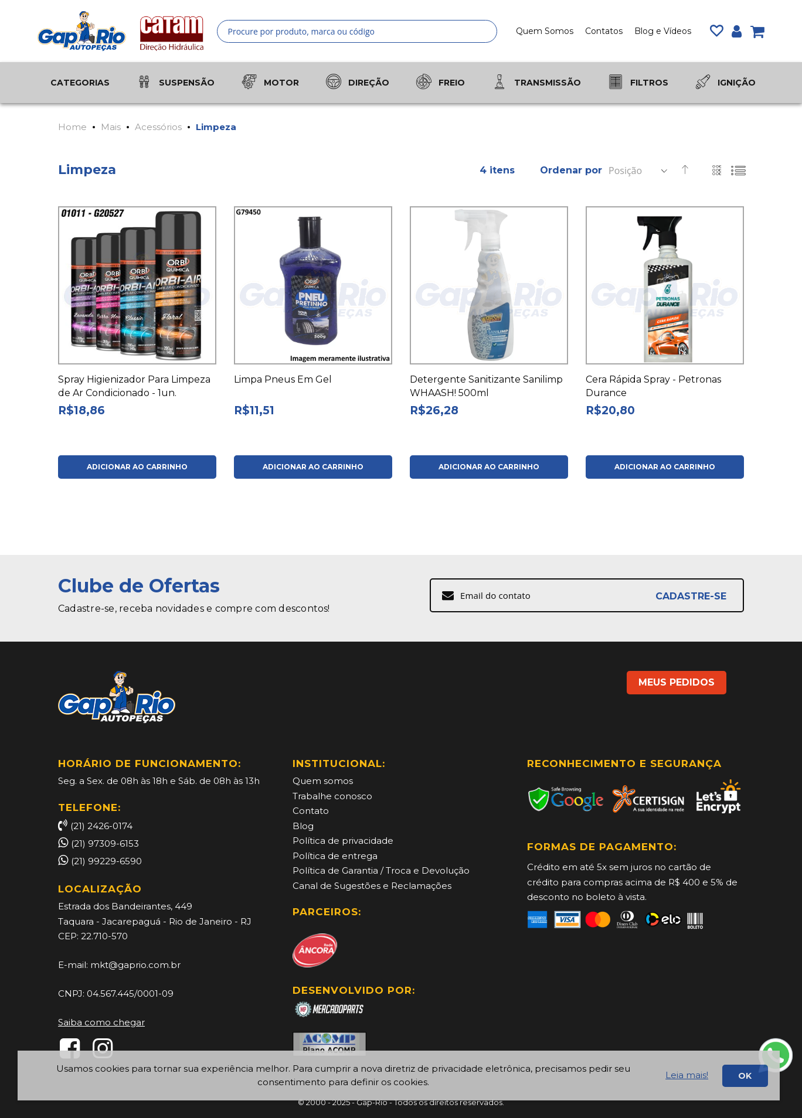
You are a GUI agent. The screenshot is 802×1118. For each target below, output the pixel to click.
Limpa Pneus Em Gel (283, 379)
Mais (111, 126)
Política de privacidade (343, 840)
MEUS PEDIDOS (676, 682)
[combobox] (357, 31)
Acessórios (158, 126)
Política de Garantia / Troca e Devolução (381, 870)
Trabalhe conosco (332, 796)
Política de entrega (335, 855)
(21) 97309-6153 (105, 843)
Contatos (604, 31)
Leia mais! (686, 1074)
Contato (311, 810)
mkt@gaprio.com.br (135, 964)
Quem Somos (544, 31)
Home (72, 126)
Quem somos (323, 780)
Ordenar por (571, 170)
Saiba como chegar (101, 1022)
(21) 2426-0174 (95, 825)
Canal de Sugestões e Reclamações (372, 885)
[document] (398, 1075)
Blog (303, 825)
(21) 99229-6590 (106, 861)
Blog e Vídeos (662, 31)
